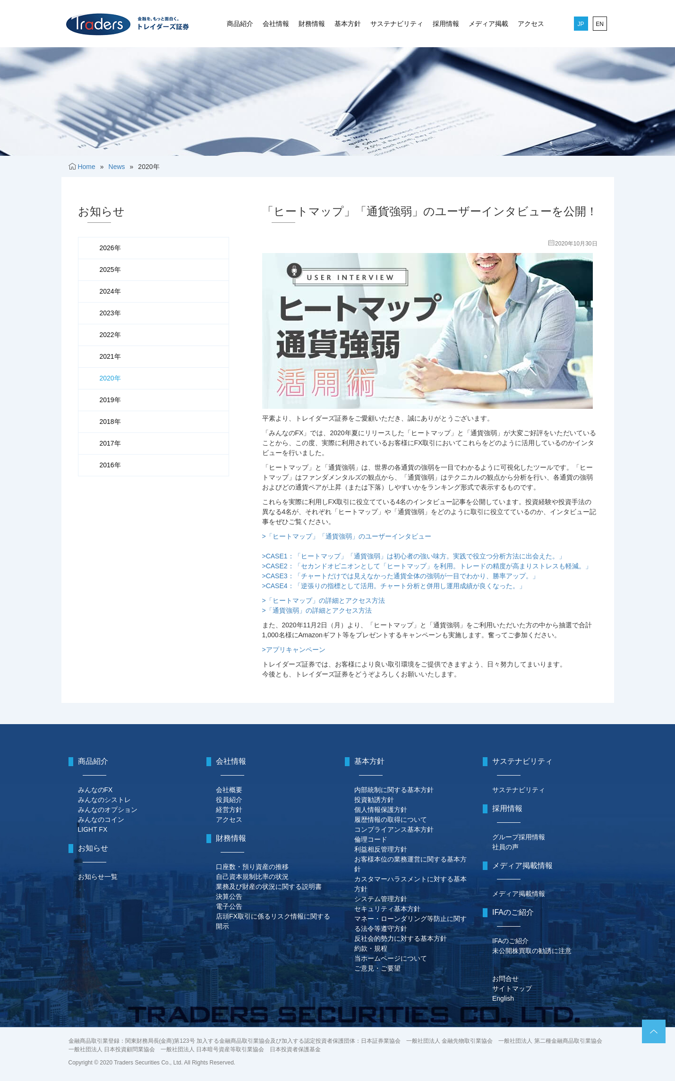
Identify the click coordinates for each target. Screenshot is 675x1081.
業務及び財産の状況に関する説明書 (269, 886)
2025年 (110, 269)
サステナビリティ (396, 23)
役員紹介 (229, 799)
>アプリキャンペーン (293, 649)
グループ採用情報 (518, 837)
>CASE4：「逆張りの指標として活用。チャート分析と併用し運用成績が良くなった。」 (394, 586)
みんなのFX (95, 790)
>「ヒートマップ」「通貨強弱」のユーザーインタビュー (346, 536)
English (503, 998)
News (117, 166)
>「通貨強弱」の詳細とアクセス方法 (317, 610)
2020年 (110, 378)
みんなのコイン (101, 819)
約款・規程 (370, 948)
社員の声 (505, 847)
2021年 (110, 356)
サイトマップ (512, 988)
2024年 (110, 291)
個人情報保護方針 (380, 809)
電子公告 (229, 906)
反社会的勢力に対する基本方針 (400, 938)
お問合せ (505, 978)
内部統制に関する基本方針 (394, 790)
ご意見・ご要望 (377, 968)
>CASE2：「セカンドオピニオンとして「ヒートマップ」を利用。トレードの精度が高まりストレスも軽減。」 (427, 566)
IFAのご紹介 (510, 941)
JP (580, 24)
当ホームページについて (390, 958)
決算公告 (229, 896)
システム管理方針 (380, 899)
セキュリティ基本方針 (387, 908)
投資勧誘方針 (374, 799)
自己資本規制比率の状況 (252, 876)
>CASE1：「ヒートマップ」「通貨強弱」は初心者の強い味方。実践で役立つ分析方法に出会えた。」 (413, 556)
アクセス (531, 23)
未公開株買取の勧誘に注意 (532, 950)
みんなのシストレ (104, 799)
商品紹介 (240, 23)
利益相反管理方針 (380, 849)
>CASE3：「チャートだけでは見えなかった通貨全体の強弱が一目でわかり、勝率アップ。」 (400, 576)
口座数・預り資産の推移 (252, 866)
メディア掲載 (488, 23)
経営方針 (229, 809)
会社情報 (276, 23)
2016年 (110, 465)
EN (600, 24)
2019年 (110, 400)
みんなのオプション (107, 809)
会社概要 (229, 790)
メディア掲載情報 (518, 893)
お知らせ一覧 (98, 876)
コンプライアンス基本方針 (394, 829)
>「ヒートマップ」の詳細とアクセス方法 (323, 600)
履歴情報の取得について (390, 819)
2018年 (110, 421)
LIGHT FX (93, 829)
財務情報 (312, 23)
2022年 (110, 334)
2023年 (110, 313)
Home (86, 166)
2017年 (110, 443)
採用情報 (446, 23)
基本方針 (347, 23)
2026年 (110, 248)
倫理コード (370, 839)
